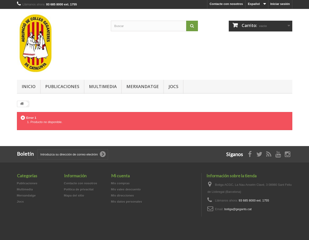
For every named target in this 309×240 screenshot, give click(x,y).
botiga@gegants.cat (238, 209)
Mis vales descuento (126, 189)
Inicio (29, 86)
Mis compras (120, 183)
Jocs (173, 86)
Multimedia (103, 86)
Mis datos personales (126, 201)
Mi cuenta (120, 175)
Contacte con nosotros (226, 4)
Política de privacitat (79, 189)
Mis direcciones (122, 195)
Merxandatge (142, 86)
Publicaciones (62, 86)
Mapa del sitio (74, 195)
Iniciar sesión (280, 4)
